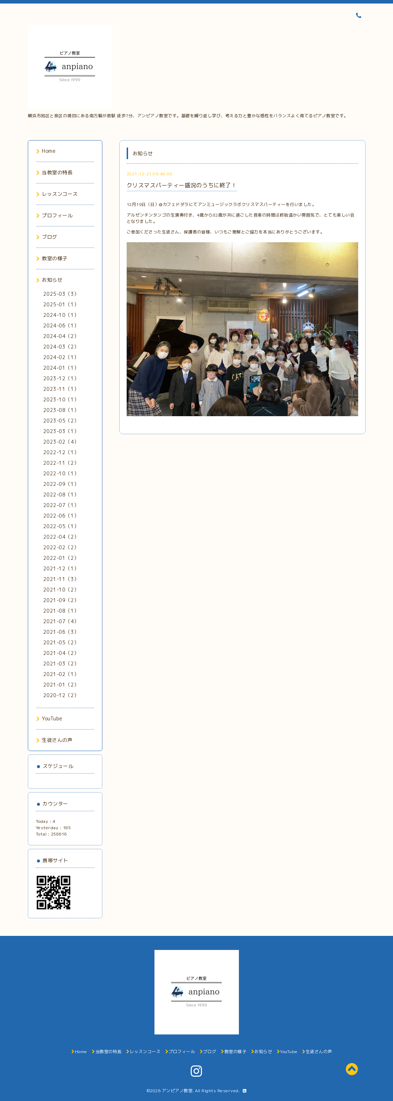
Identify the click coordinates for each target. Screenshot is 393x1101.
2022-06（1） (61, 515)
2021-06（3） (61, 631)
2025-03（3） (61, 293)
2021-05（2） (61, 642)
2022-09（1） (61, 484)
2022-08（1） (61, 494)
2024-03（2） (61, 346)
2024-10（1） (61, 315)
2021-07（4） (61, 621)
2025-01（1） (61, 304)
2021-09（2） (61, 600)
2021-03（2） (61, 663)
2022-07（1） (61, 505)
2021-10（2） (61, 589)
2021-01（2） (61, 684)
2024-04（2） (61, 336)
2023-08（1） (61, 410)
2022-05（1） (61, 526)
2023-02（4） (61, 441)
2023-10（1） (61, 399)
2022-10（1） (61, 473)
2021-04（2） (61, 653)
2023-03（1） (61, 431)
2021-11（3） (61, 579)
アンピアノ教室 (177, 1091)
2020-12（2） (61, 695)
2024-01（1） (61, 367)
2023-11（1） (61, 389)
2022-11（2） (61, 462)
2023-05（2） (61, 420)
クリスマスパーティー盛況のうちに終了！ (182, 185)
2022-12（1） (61, 452)
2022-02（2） (61, 547)
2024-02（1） (61, 357)
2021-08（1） (61, 610)
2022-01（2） (61, 558)
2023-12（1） (61, 378)
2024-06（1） (61, 325)
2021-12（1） (61, 568)
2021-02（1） (61, 674)
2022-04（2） (61, 536)
